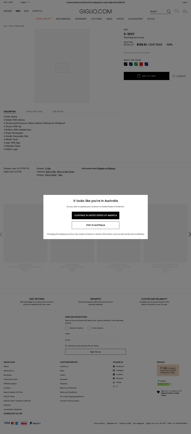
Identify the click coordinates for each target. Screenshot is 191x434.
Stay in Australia (95, 225)
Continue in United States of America (95, 215)
